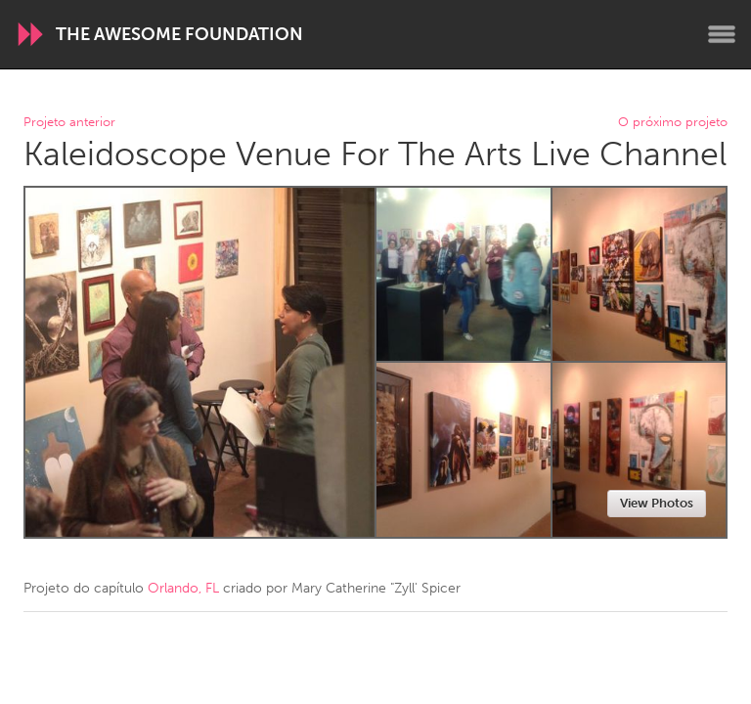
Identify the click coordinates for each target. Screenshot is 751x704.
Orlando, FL (183, 588)
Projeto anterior (69, 122)
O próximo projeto (673, 122)
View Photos (656, 503)
